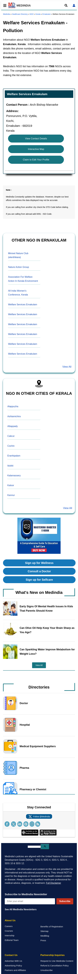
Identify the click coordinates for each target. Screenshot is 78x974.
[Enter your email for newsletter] (30, 901)
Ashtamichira (14, 416)
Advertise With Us (13, 961)
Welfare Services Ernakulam (22, 304)
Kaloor (10, 485)
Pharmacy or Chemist (33, 789)
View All (66, 366)
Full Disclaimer (53, 883)
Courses (9, 931)
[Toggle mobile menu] (4, 5)
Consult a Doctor (39, 571)
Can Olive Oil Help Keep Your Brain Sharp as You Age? (47, 630)
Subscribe (64, 901)
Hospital (25, 724)
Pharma (24, 767)
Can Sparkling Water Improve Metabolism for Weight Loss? (47, 651)
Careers (9, 926)
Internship (9, 935)
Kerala (38, 14)
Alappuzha (12, 406)
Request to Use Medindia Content (56, 961)
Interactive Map (36, 149)
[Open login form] (74, 5)
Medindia (6, 14)
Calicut (10, 436)
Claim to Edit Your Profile (36, 159)
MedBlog (44, 936)
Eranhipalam (13, 455)
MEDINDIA (19, 5)
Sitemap (44, 931)
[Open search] (66, 5)
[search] (34, 847)
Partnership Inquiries (52, 955)
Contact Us (11, 955)
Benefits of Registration (51, 926)
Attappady (12, 426)
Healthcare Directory (20, 14)
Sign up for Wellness (39, 562)
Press (43, 940)
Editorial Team (12, 940)
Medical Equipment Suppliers (38, 746)
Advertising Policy (13, 965)
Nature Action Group (18, 267)
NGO (32, 14)
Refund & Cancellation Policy (54, 965)
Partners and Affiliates (15, 970)
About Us (10, 920)
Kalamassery (14, 475)
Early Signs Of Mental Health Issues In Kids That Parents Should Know (46, 608)
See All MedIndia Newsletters (21, 909)
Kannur (11, 495)
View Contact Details (36, 138)
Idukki (10, 465)
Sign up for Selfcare (39, 579)
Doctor (24, 703)
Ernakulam (46, 14)
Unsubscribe (46, 970)
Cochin (11, 446)
